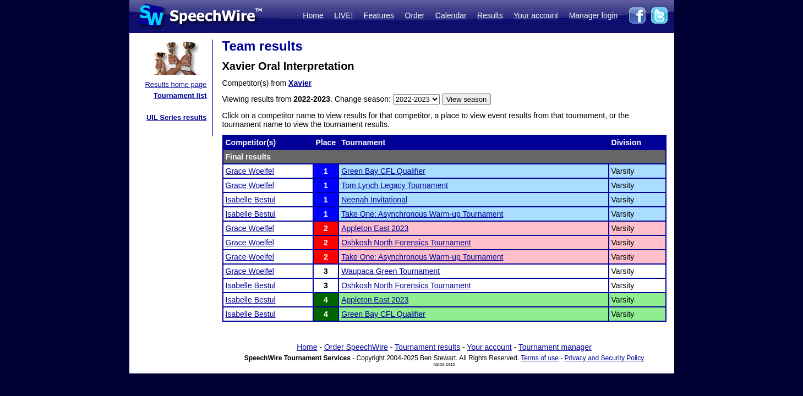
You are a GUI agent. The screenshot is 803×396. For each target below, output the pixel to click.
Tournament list (180, 95)
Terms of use (540, 358)
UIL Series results (176, 117)
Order (415, 15)
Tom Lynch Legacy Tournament (394, 185)
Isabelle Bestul (251, 199)
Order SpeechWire (356, 347)
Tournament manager (555, 347)
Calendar (451, 15)
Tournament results (427, 347)
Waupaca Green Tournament (390, 271)
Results (490, 15)
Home (313, 15)
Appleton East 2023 (374, 228)
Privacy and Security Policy (604, 358)
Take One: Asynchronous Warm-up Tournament (422, 214)
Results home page (175, 84)
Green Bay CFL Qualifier (383, 171)
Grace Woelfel (250, 171)
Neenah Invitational (374, 199)
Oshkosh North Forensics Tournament (406, 242)
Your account (536, 15)
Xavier (300, 83)
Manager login (593, 15)
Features (379, 15)
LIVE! (343, 15)
